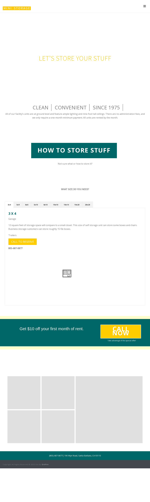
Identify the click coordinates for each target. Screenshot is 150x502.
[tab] (9, 204)
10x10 (55, 204)
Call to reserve (22, 242)
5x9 (17, 204)
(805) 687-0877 (56, 455)
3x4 (9, 204)
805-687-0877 (15, 248)
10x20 (76, 204)
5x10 (36, 204)
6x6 (26, 204)
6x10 (45, 204)
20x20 (87, 204)
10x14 (66, 204)
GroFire (45, 464)
